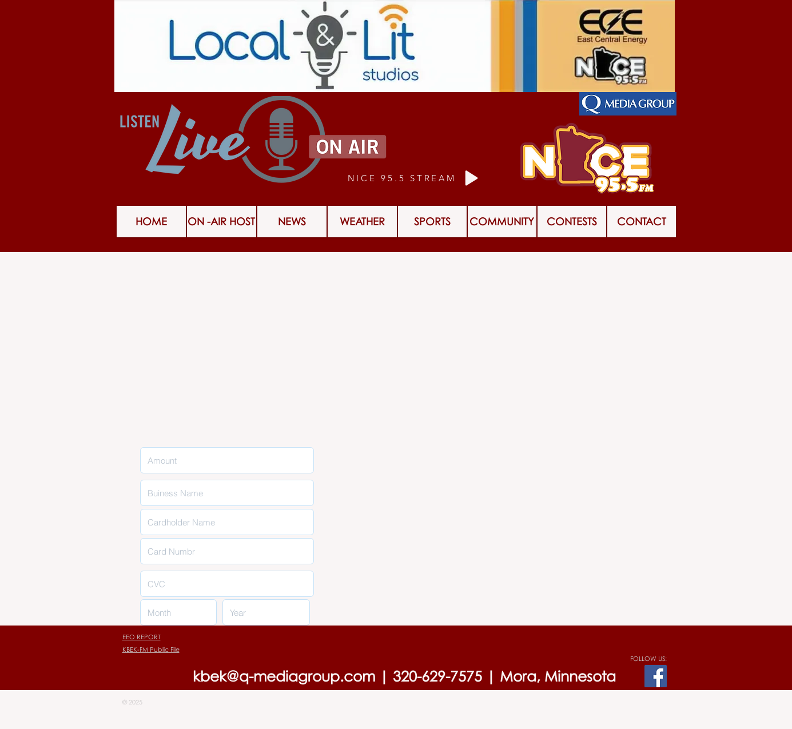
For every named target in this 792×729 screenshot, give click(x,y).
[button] (572, 221)
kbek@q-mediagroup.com (284, 676)
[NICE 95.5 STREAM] (415, 178)
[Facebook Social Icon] (655, 676)
